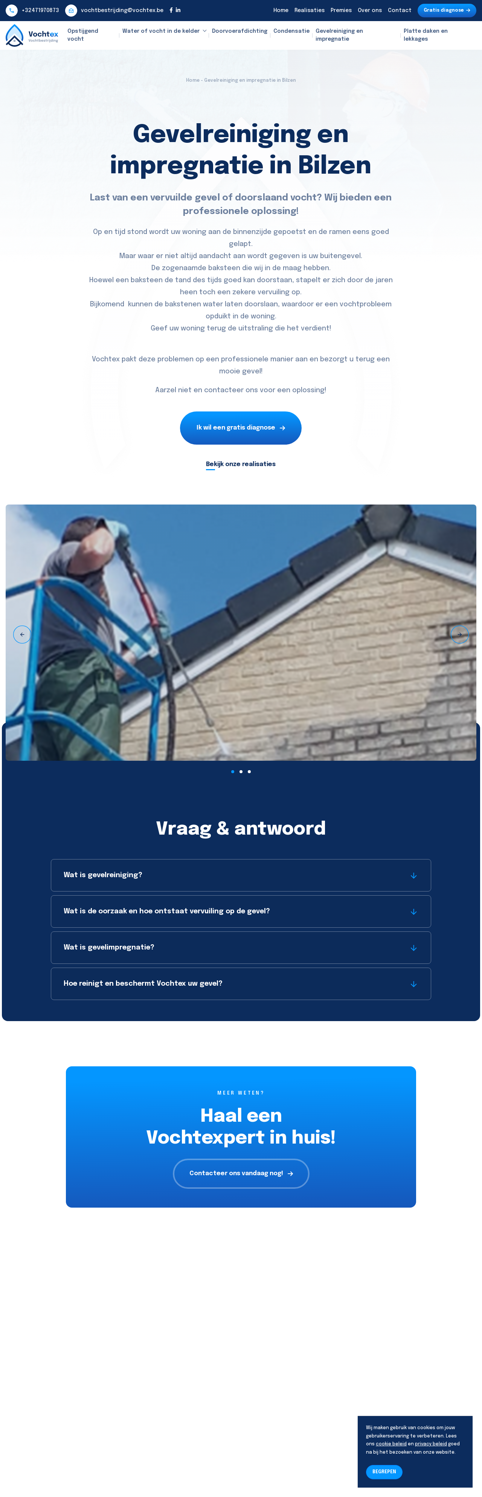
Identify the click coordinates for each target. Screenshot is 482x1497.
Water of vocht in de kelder (161, 31)
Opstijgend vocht (82, 35)
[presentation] (22, 634)
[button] (233, 771)
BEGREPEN (384, 1472)
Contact (400, 10)
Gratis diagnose (447, 10)
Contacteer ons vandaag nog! (241, 1173)
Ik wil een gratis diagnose (241, 428)
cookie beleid (391, 1444)
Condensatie (291, 31)
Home (280, 10)
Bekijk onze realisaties (241, 464)
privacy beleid (431, 1444)
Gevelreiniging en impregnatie (339, 35)
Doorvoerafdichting (239, 31)
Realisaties (309, 10)
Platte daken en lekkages (426, 35)
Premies (341, 10)
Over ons (370, 10)
